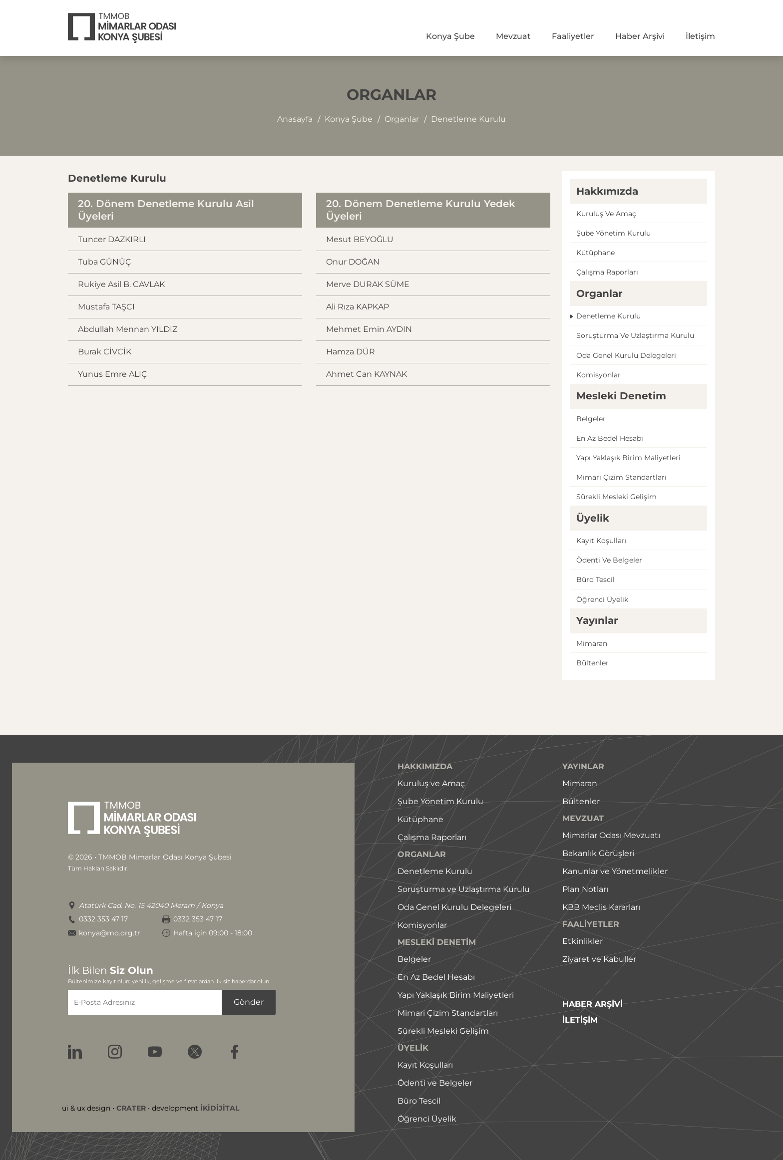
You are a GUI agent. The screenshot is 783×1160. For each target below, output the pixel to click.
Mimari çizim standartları (621, 477)
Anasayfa (295, 119)
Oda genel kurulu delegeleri (626, 355)
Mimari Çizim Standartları (447, 1013)
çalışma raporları (607, 272)
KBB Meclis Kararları (601, 907)
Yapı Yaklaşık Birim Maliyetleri (455, 995)
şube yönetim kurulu (613, 233)
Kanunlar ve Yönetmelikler (615, 871)
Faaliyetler (573, 36)
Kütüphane (595, 252)
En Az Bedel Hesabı (436, 977)
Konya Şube (450, 36)
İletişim (700, 36)
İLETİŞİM (580, 1020)
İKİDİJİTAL (219, 1108)
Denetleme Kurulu (434, 871)
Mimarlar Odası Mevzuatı (611, 835)
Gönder (249, 1002)
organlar (402, 119)
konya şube (349, 119)
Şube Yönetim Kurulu (440, 801)
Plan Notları (585, 889)
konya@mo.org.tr (109, 933)
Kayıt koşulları (601, 540)
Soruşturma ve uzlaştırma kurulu (635, 335)
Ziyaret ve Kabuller (599, 959)
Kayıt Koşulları (425, 1065)
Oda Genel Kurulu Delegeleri (454, 907)
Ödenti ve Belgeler (434, 1083)
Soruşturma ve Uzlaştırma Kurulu (463, 889)
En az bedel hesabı (609, 438)
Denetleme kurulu (608, 315)
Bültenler (592, 662)
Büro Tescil (418, 1101)
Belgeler (591, 418)
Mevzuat (513, 36)
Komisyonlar (598, 374)
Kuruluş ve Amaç (431, 783)
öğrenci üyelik (602, 599)
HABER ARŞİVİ (592, 1004)
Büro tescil (595, 579)
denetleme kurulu (468, 119)
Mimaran (591, 643)
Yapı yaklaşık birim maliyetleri (628, 457)
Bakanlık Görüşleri (598, 853)
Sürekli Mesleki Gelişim (443, 1031)
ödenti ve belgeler (609, 560)
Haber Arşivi (640, 36)
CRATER (131, 1108)
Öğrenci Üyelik (426, 1119)
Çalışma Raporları (431, 837)
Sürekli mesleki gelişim (616, 496)
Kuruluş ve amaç (606, 213)
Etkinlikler (582, 941)
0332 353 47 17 (103, 919)
